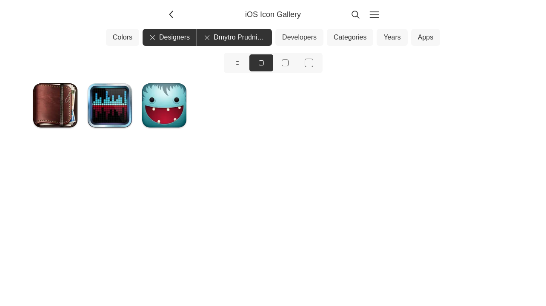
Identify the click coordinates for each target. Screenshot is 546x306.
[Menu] (374, 14)
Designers (169, 37)
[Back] (172, 14)
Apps (425, 37)
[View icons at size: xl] (309, 62)
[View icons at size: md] (261, 62)
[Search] (355, 14)
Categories (350, 37)
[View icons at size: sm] (237, 62)
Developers (299, 37)
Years (391, 37)
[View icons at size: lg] (285, 62)
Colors (122, 37)
